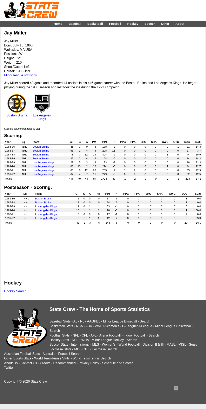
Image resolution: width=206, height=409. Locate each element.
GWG (165, 141)
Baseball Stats (60, 321)
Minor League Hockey (108, 340)
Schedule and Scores (117, 363)
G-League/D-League (137, 326)
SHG (143, 141)
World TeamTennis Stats (52, 358)
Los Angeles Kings (42, 115)
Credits (45, 363)
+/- (113, 141)
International (80, 344)
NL (82, 321)
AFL (94, 335)
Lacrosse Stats (60, 349)
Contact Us (29, 363)
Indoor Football (135, 335)
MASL (171, 344)
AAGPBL (93, 321)
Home (58, 23)
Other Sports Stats (17, 358)
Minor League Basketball (173, 326)
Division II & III (153, 344)
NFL (76, 335)
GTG (176, 141)
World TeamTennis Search (92, 358)
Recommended (64, 363)
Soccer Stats (58, 344)
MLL (77, 349)
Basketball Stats (61, 326)
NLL (86, 349)
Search (145, 321)
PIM (104, 141)
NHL (75, 340)
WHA (85, 340)
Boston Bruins (16, 113)
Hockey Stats (59, 340)
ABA (88, 326)
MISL (182, 344)
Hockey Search (15, 291)
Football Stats (59, 335)
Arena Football (110, 335)
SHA (154, 141)
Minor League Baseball (120, 321)
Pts (94, 141)
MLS (95, 344)
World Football (129, 344)
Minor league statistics (20, 75)
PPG (123, 141)
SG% (198, 141)
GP (72, 141)
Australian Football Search (62, 354)
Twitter (9, 367)
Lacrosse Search (104, 349)
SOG (187, 141)
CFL (85, 335)
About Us (11, 363)
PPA (132, 141)
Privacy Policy (89, 363)
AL (75, 321)
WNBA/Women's (107, 326)
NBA (79, 326)
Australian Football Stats (22, 354)
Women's (108, 344)
